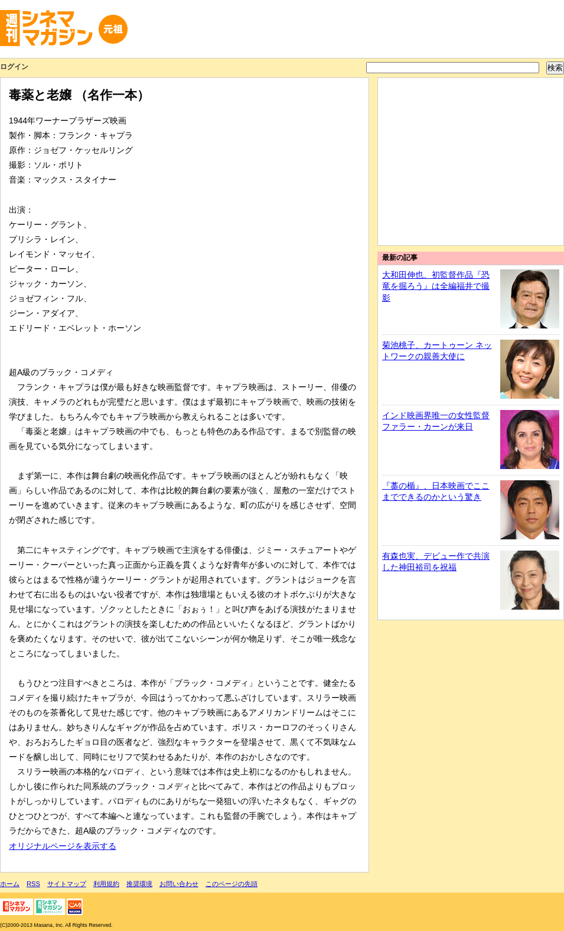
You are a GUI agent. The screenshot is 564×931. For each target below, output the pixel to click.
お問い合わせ (178, 883)
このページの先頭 (231, 883)
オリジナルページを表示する (62, 846)
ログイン (14, 67)
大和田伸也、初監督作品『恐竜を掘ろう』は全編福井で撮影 (436, 286)
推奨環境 (139, 883)
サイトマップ (66, 883)
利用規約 (106, 883)
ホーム (9, 883)
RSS (33, 883)
